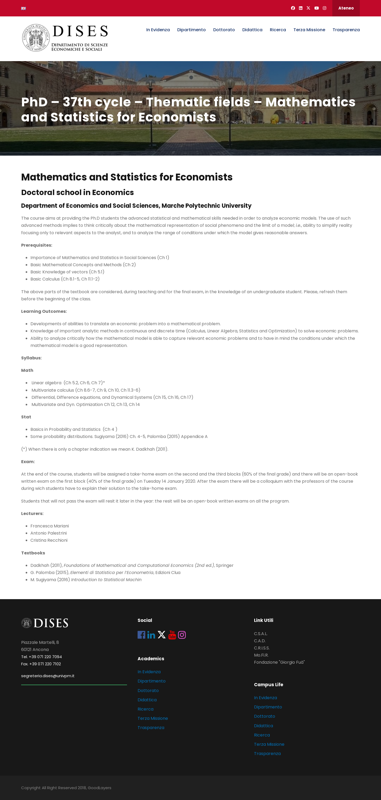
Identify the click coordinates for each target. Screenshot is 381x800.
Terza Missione (309, 30)
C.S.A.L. (260, 634)
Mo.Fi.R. (261, 655)
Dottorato (224, 30)
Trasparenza (346, 30)
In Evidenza (158, 30)
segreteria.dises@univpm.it (48, 676)
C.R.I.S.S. (262, 648)
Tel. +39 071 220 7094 (41, 656)
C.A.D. (260, 641)
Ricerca (278, 30)
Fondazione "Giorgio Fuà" (279, 662)
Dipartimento (191, 30)
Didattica (252, 30)
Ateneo (346, 8)
